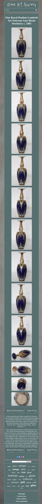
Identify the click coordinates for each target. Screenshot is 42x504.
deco (13, 472)
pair (26, 476)
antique (22, 465)
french (34, 466)
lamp (27, 486)
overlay (28, 470)
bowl (35, 479)
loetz (23, 472)
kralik (21, 488)
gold (23, 482)
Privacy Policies (21, 499)
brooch (14, 486)
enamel (9, 479)
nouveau (13, 475)
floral (29, 472)
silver (14, 466)
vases (19, 479)
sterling (8, 486)
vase (23, 469)
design (9, 466)
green (32, 475)
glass (33, 485)
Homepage (21, 494)
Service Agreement (21, 501)
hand (33, 470)
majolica (15, 479)
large (29, 466)
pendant (28, 482)
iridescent (28, 479)
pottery (21, 476)
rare (18, 472)
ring (18, 486)
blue (9, 470)
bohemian (15, 482)
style (35, 482)
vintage (15, 469)
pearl (22, 486)
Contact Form (21, 496)
